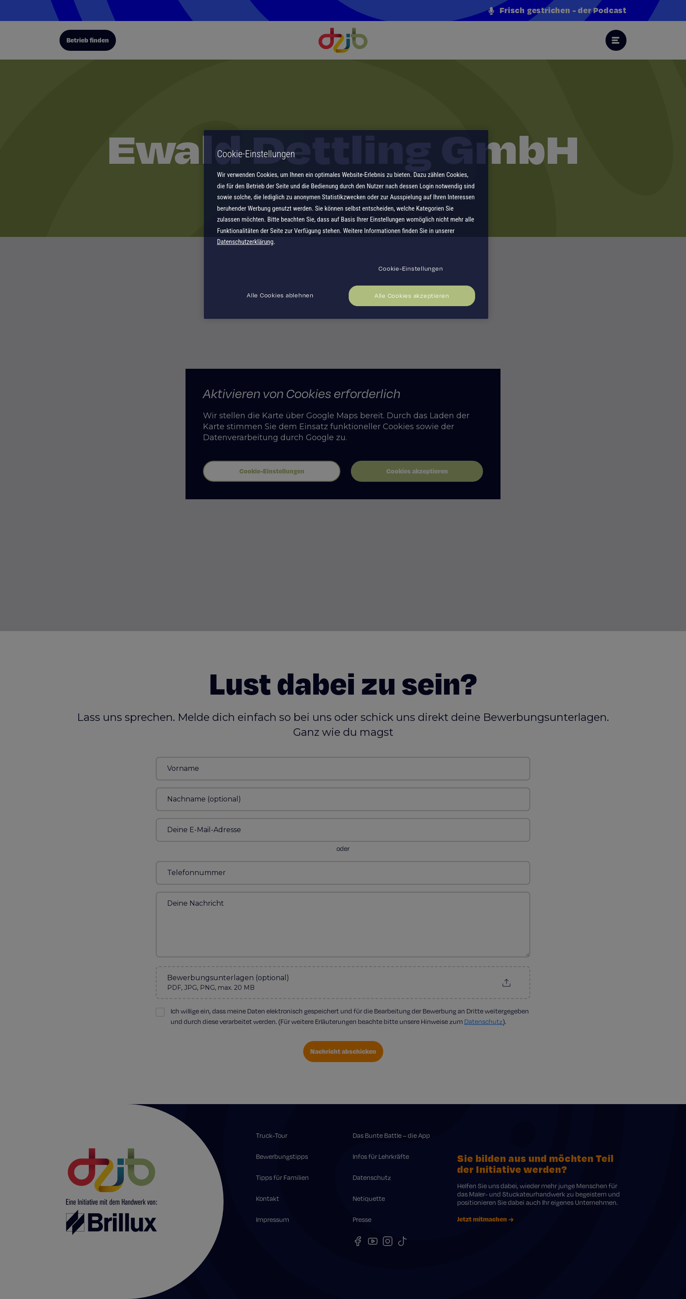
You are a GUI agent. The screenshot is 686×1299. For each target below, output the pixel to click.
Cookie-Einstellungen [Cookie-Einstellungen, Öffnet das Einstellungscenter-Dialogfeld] (410, 268)
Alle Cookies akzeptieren (411, 295)
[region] (346, 224)
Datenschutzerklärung (245, 242)
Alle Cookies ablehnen (280, 295)
